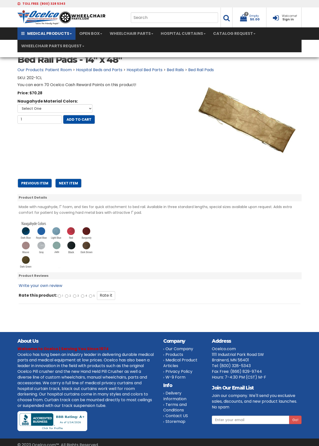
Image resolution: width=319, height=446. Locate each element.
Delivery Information (174, 396)
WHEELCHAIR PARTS (131, 33)
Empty (254, 16)
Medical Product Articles (180, 363)
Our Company (179, 349)
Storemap (175, 421)
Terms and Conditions (175, 407)
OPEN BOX (90, 33)
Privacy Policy (178, 371)
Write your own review (40, 285)
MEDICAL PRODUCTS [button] (46, 33)
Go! (295, 419)
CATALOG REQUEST (234, 33)
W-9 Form (175, 377)
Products (174, 354)
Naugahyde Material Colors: (47, 101)
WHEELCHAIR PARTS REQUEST (52, 46)
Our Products (30, 70)
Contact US (176, 416)
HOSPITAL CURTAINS (183, 33)
